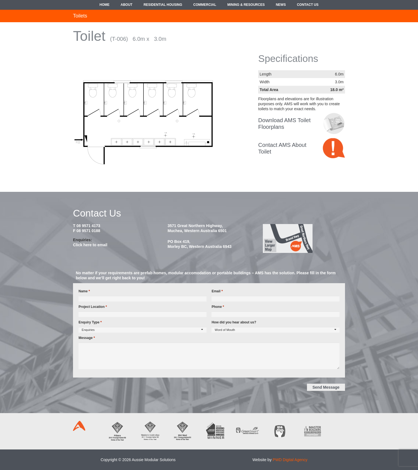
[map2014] (303, 238)
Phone (217, 306)
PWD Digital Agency (290, 460)
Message (87, 337)
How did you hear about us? (233, 322)
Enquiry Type (90, 322)
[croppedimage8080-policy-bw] (333, 123)
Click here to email (90, 245)
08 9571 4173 (88, 225)
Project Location (93, 306)
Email (217, 291)
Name (84, 291)
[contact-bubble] (334, 148)
